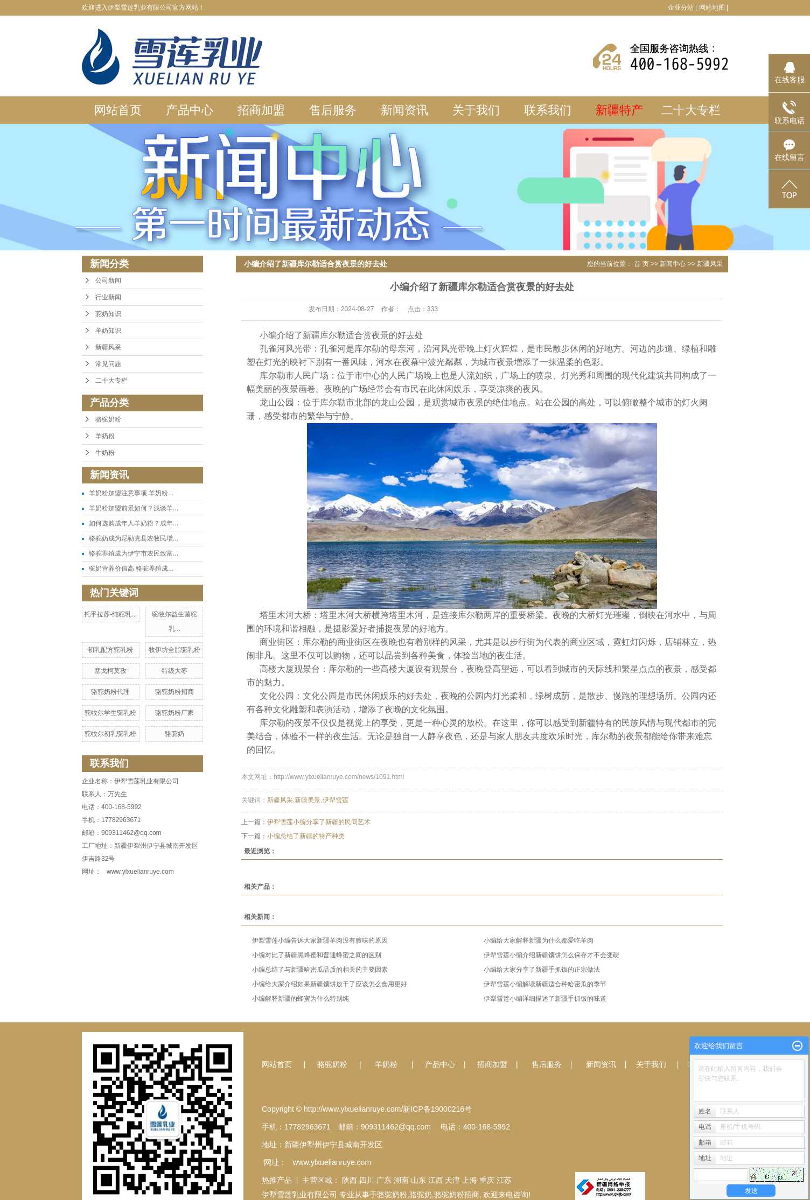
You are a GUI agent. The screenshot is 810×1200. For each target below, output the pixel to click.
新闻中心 (673, 264)
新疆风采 (108, 347)
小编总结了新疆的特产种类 (306, 836)
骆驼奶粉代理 (110, 692)
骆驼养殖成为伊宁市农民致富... (133, 553)
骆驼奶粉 (108, 419)
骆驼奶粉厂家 (174, 713)
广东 (384, 1180)
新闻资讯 (404, 110)
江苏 (504, 1180)
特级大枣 (174, 671)
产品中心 (189, 110)
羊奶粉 (105, 436)
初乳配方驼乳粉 (110, 650)
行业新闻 (108, 297)
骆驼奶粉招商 (174, 692)
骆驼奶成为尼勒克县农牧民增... (133, 538)
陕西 (349, 1180)
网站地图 (712, 7)
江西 (435, 1180)
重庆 (486, 1180)
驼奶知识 (108, 314)
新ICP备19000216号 (437, 1109)
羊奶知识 (108, 330)
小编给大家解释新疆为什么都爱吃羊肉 (538, 940)
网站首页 (118, 110)
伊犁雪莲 (335, 800)
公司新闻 (108, 280)
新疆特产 (619, 110)
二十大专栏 (691, 110)
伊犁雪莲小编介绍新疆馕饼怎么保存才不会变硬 (551, 955)
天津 (452, 1180)
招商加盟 (261, 110)
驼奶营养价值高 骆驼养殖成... (131, 568)
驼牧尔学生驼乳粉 (110, 713)
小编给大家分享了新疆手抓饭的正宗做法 (542, 969)
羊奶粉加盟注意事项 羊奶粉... (131, 493)
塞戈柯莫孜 (110, 671)
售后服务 (333, 110)
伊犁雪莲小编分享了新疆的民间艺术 (319, 822)
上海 (469, 1180)
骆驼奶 (174, 734)
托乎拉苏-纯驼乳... (110, 614)
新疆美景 (307, 800)
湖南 (401, 1180)
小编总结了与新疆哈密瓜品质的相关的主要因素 (320, 969)
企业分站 (681, 7)
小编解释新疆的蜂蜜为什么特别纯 (300, 998)
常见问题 (108, 364)
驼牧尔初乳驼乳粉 (110, 734)
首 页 (641, 264)
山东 (418, 1180)
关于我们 (476, 110)
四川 (366, 1180)
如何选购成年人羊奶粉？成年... (133, 523)
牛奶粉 (105, 453)
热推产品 (277, 1180)
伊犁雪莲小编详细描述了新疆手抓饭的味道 (545, 998)
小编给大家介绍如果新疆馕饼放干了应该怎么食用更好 (329, 984)
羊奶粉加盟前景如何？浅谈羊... (133, 508)
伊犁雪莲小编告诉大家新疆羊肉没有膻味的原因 (320, 940)
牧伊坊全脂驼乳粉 (174, 650)
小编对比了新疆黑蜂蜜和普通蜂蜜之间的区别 (316, 955)
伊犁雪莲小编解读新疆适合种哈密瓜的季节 (545, 984)
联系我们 (547, 110)
